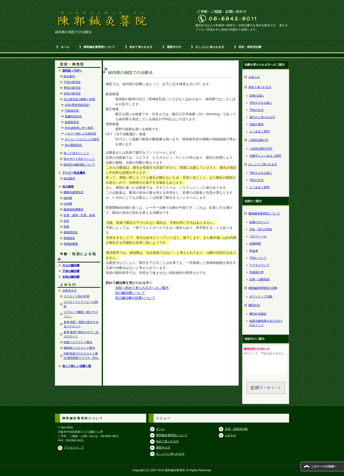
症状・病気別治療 (249, 47)
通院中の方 (174, 47)
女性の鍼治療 (71, 276)
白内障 (68, 203)
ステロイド (69, 290)
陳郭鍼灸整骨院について (99, 47)
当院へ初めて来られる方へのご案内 (142, 288)
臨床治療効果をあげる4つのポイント (266, 323)
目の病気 (68, 186)
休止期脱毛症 (73, 145)
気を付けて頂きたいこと (79, 159)
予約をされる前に (260, 103)
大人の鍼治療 (71, 265)
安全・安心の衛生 (260, 229)
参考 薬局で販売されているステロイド (81, 334)
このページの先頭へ (324, 466)
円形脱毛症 (72, 110)
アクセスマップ (259, 265)
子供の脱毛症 (72, 82)
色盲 (66, 221)
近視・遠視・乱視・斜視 (79, 215)
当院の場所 (256, 124)
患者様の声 (256, 272)
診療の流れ (256, 95)
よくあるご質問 (259, 131)
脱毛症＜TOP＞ (72, 70)
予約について (258, 258)
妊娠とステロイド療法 (78, 342)
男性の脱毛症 (72, 87)
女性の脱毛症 (72, 93)
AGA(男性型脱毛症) (77, 105)
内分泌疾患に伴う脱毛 (79, 128)
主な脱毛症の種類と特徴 (79, 99)
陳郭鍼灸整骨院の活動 (262, 288)
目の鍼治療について (130, 293)
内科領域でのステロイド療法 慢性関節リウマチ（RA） (82, 356)
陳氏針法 (254, 305)
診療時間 (255, 243)
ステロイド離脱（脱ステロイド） (81, 314)
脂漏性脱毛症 (73, 116)
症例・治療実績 (259, 279)
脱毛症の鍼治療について (79, 164)
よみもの (230, 435)
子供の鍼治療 (71, 271)
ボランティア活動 (260, 296)
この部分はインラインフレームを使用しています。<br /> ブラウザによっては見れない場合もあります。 (265, 360)
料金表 (253, 250)
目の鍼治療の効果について (135, 298)
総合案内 (69, 76)
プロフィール (258, 236)
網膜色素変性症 (74, 192)
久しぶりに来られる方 (209, 47)
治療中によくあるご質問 (265, 155)
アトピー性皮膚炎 (73, 172)
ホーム (65, 47)
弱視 (66, 226)
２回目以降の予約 (260, 148)
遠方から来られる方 (262, 117)
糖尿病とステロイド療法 (79, 348)
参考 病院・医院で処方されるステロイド (81, 324)
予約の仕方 (256, 110)
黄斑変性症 (71, 232)
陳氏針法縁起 (258, 313)
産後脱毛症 (72, 122)
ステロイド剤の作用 (76, 296)
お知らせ (254, 77)
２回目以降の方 (258, 140)
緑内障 (68, 198)
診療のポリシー (259, 222)
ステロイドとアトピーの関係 (81, 304)
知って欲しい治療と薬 (76, 366)
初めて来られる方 (140, 47)
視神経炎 (69, 238)
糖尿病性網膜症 (74, 209)
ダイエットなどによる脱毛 (82, 139)
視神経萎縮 (71, 244)
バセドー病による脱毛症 (80, 133)
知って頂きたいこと (76, 153)
